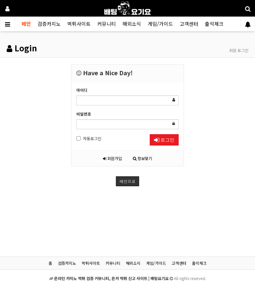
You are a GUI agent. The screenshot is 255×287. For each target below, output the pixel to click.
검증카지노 (49, 23)
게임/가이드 (160, 23)
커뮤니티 (106, 23)
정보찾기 (142, 158)
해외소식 (132, 23)
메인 (26, 23)
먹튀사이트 (79, 23)
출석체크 (214, 23)
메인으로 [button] (127, 181)
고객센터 (189, 23)
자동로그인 (88, 138)
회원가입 (112, 158)
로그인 (164, 140)
